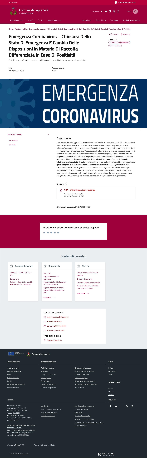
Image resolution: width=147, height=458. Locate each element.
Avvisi (110, 374)
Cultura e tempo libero (48, 387)
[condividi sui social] (113, 34)
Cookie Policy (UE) (81, 425)
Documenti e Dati (13, 387)
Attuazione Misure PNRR (15, 445)
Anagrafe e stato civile (48, 374)
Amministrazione (16, 20)
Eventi (110, 391)
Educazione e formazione (83, 368)
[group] (23, 283)
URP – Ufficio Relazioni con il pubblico (79, 190)
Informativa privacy (81, 409)
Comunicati (112, 371)
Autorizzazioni (45, 381)
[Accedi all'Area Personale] (125, 2)
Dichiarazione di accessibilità (84, 419)
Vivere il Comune (54, 20)
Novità (30, 20)
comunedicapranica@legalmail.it (22, 432)
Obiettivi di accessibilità (82, 416)
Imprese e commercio (82, 374)
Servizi (40, 20)
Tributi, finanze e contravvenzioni (86, 384)
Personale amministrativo (16, 384)
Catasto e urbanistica (48, 384)
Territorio (111, 395)
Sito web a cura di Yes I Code (19, 453)
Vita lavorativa (80, 387)
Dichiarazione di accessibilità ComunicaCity (89, 422)
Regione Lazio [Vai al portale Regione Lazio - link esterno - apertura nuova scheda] (13, 2)
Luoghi (110, 388)
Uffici (9, 374)
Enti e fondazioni (13, 378)
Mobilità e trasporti (81, 378)
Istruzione (114, 20)
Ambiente (44, 371)
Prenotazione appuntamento (51, 409)
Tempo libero (101, 20)
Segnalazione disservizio (49, 412)
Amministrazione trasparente (85, 406)
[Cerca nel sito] (135, 11)
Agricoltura (86, 20)
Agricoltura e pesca (47, 368)
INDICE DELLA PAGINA (28, 134)
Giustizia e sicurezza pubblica (84, 371)
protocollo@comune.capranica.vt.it (23, 430)
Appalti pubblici (46, 378)
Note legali (78, 412)
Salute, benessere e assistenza (85, 381)
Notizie (110, 368)
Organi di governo (13, 368)
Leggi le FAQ (45, 406)
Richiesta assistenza (48, 416)
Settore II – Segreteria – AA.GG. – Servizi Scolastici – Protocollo (21, 426)
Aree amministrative (14, 371)
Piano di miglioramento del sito (44, 445)
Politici (9, 381)
